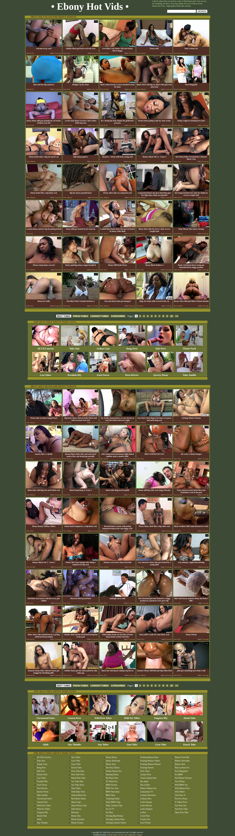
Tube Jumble (189, 374)
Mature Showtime (182, 761)
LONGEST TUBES (100, 316)
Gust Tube (132, 743)
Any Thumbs (74, 743)
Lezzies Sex (145, 819)
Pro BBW (179, 774)
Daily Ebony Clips (79, 805)
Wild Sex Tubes (132, 717)
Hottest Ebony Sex (113, 771)
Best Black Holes (78, 799)
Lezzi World (145, 823)
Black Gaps (76, 802)
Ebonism (75, 812)
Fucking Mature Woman (150, 764)
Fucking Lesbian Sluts (115, 819)
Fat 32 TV (110, 809)
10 (171, 316)
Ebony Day (76, 816)
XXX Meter (180, 792)
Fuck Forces (103, 374)
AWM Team (112, 835)
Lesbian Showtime (148, 795)
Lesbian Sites (145, 799)
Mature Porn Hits (182, 757)
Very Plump (180, 781)
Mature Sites (180, 764)
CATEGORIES (118, 316)
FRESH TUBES (80, 316)
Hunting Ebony (112, 774)
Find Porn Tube (181, 809)
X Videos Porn (181, 802)
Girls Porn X (180, 795)
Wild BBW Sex (181, 785)
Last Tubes (45, 374)
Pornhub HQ (74, 374)
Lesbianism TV (146, 792)
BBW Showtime (112, 792)
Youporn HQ (161, 717)
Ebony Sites (111, 764)
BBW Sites (110, 795)
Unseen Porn (74, 717)
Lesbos (143, 812)
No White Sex (112, 781)
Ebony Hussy (111, 757)
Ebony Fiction (77, 823)
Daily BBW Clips (113, 802)
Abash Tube (189, 717)
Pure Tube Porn (77, 774)
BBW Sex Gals (112, 788)
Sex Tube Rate (77, 781)
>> (177, 316)
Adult (45, 743)
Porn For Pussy (181, 799)
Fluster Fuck (189, 347)
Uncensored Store (45, 717)
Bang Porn (132, 347)
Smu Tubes (76, 788)
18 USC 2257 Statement (126, 835)
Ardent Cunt (103, 347)
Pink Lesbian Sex (182, 768)
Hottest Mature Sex (148, 788)
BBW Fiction (111, 785)
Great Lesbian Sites (148, 778)
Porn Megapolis (181, 771)
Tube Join (74, 347)
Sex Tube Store (77, 785)
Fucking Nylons (147, 768)
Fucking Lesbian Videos (116, 823)
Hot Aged (144, 781)
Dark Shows (76, 809)
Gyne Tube (161, 743)
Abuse (139, 835)
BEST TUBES (63, 316)
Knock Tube (189, 743)
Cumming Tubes (113, 799)
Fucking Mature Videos (150, 761)
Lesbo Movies (146, 805)
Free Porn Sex (180, 805)
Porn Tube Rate (77, 771)
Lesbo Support (146, 809)
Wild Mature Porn (182, 788)
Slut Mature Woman (183, 778)
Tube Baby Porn (78, 792)
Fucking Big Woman (114, 816)
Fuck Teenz (145, 771)
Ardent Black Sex (78, 795)
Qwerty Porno (161, 374)
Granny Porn (145, 774)
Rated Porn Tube (78, 778)
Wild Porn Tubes (103, 717)
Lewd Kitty (145, 816)
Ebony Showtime (113, 761)
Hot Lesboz (145, 785)
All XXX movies (45, 347)
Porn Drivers (132, 374)
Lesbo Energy (146, 802)
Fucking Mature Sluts (149, 757)
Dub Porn (161, 347)
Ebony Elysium (77, 819)
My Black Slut (112, 778)
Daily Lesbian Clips (114, 805)
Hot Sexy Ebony (113, 768)
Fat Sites (109, 812)
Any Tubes (103, 743)
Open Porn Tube (181, 812)
